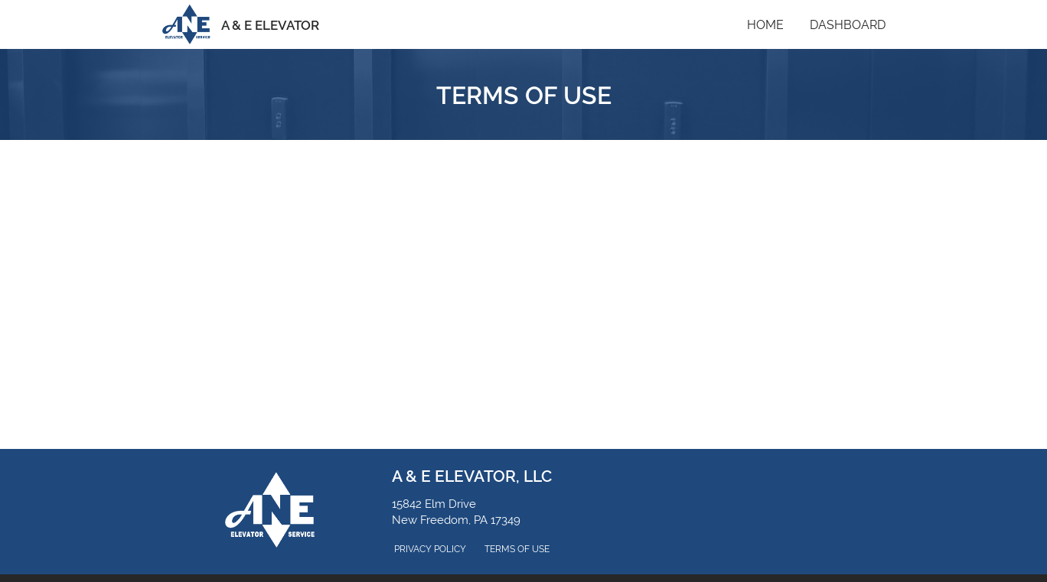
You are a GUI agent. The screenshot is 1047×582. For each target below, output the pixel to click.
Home (765, 25)
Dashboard (848, 25)
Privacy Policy (430, 549)
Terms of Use (517, 549)
